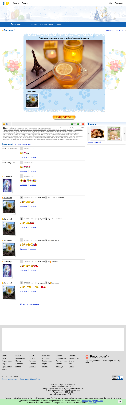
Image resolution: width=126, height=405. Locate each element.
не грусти (18, 128)
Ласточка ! (9, 30)
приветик (27, 139)
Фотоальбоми (61, 361)
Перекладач (7, 361)
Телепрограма (61, 358)
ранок (21, 139)
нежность (79, 136)
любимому (42, 137)
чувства (37, 134)
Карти (44, 364)
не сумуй (6, 133)
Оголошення (20, 358)
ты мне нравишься (26, 130)
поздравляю (70, 133)
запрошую (6, 136)
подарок (49, 134)
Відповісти (23, 157)
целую (48, 128)
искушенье (74, 139)
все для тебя (35, 139)
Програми (46, 355)
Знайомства (47, 361)
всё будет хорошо (33, 137)
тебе (9, 134)
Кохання (92, 124)
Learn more (92, 403)
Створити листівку (47, 24)
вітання (10, 137)
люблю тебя (35, 133)
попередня (110, 30)
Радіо (4, 369)
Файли (18, 367)
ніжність (48, 139)
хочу (48, 137)
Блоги (71, 361)
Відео (4, 364)
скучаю (16, 130)
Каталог (59, 355)
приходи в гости (61, 130)
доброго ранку (68, 137)
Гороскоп (45, 358)
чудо (57, 137)
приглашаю (41, 128)
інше (34, 136)
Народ (18, 361)
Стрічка (59, 24)
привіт (5, 137)
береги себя (51, 130)
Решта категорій (94, 142)
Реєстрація (119, 3)
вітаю (75, 137)
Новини (59, 364)
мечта (53, 137)
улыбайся (24, 136)
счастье (6, 131)
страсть (16, 137)
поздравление (16, 136)
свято (5, 134)
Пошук (31, 355)
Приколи (32, 361)
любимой (55, 134)
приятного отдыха (63, 139)
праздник (58, 133)
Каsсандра (7, 176)
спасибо (70, 130)
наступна (119, 30)
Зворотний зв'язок (9, 379)
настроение (55, 136)
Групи (71, 367)
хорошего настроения (19, 134)
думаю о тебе (77, 130)
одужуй (12, 133)
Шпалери (19, 364)
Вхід (110, 3)
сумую (75, 131)
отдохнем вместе (50, 131)
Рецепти (32, 367)
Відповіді (59, 367)
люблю (17, 131)
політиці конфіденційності (92, 401)
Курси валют (74, 358)
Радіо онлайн (99, 356)
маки (61, 137)
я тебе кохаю (61, 131)
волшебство (15, 139)
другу (67, 134)
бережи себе (20, 133)
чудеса (54, 139)
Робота (18, 355)
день (61, 136)
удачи (30, 136)
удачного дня (49, 133)
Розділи (25, 3)
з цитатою (33, 157)
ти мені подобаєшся (44, 136)
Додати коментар (22, 144)
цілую (66, 136)
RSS (4, 358)
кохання (69, 131)
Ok (120, 402)
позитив (27, 133)
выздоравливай (26, 131)
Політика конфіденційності (30, 379)
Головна (16, 3)
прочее (24, 128)
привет (76, 133)
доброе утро (74, 134)
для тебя (23, 137)
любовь (11, 128)
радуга (43, 139)
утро (63, 133)
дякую (42, 133)
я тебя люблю (32, 128)
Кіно (70, 364)
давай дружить (8, 130)
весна (43, 134)
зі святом (72, 136)
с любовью (30, 134)
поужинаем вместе (39, 130)
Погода (31, 358)
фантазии (6, 139)
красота (62, 134)
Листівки (32, 364)
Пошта (4, 355)
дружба (11, 131)
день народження (38, 131)
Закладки (72, 355)
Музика (45, 367)
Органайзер (6, 367)
